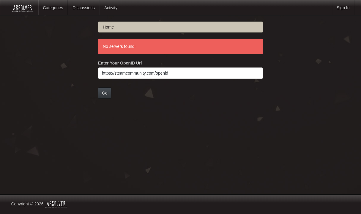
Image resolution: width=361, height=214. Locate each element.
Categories (53, 7)
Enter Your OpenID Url (120, 63)
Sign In (343, 7)
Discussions (83, 7)
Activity (110, 7)
